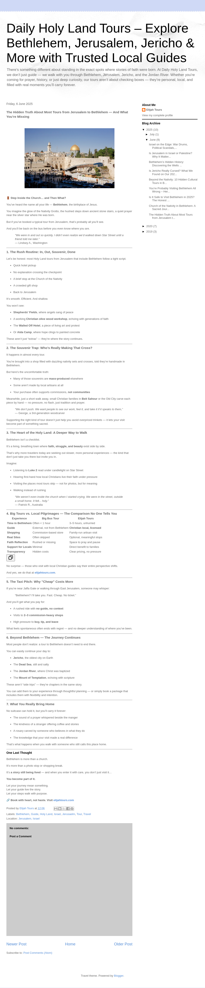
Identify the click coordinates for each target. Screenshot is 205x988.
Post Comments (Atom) (37, 952)
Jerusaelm (68, 814)
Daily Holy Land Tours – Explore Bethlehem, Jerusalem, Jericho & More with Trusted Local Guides (100, 43)
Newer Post (16, 944)
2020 (149, 226)
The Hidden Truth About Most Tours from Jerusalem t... (170, 216)
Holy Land (46, 814)
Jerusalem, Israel (29, 818)
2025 (149, 129)
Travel (87, 814)
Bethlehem (22, 814)
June (153, 139)
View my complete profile (157, 115)
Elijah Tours (154, 109)
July (152, 134)
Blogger (118, 975)
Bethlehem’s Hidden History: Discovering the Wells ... (166, 163)
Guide (34, 814)
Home (70, 944)
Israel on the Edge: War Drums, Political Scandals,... (168, 146)
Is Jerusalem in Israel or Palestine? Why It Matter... (170, 155)
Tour (79, 814)
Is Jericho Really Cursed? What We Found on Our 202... (171, 172)
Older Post (123, 944)
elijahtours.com (63, 800)
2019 (149, 231)
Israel (57, 814)
